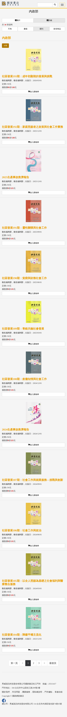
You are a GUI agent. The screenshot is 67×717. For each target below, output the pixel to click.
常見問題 (16, 692)
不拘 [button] (10, 29)
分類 (5, 46)
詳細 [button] (49, 20)
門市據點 (48, 692)
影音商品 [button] (57, 29)
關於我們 (6, 692)
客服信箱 (58, 692)
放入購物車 (33, 92)
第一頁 (14, 663)
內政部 (33, 11)
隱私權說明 (37, 692)
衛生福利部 (7, 80)
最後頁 (52, 663)
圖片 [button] (17, 20)
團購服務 (26, 692)
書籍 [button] (25, 29)
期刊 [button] (41, 29)
